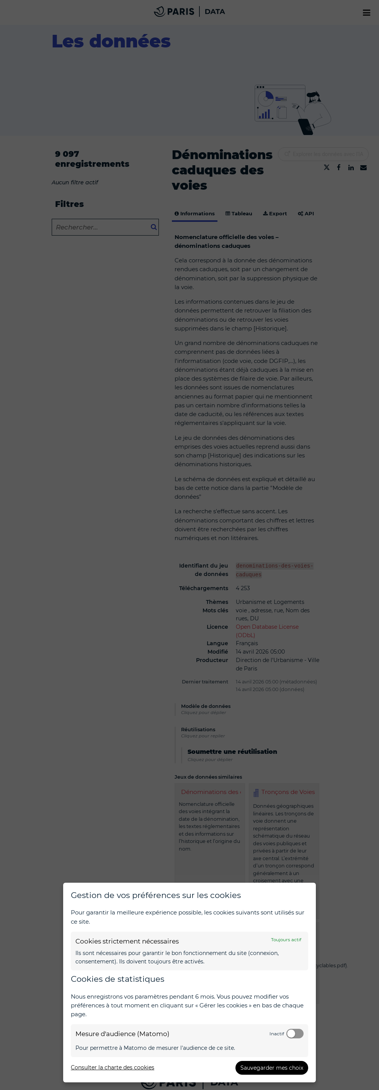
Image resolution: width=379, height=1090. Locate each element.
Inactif (277, 1033)
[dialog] (189, 982)
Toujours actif (286, 939)
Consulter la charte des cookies (112, 1067)
